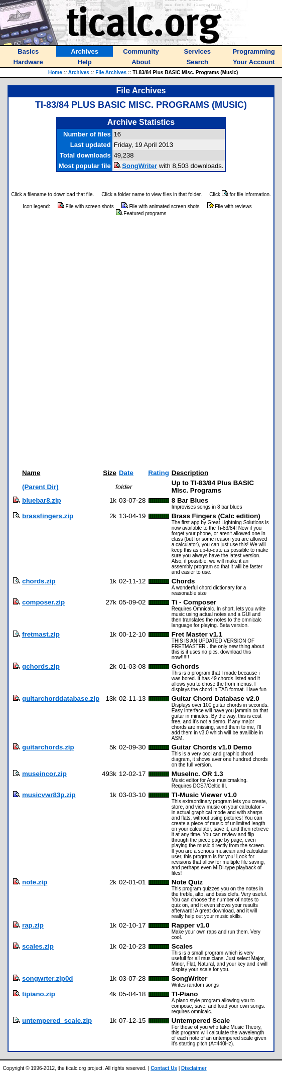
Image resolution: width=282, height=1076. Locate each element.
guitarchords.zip (48, 747)
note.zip (34, 882)
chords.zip (39, 581)
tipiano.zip (38, 994)
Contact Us (164, 1068)
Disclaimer (194, 1068)
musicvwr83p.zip (49, 795)
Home (55, 72)
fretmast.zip (41, 634)
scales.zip (38, 946)
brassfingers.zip (47, 516)
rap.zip (33, 925)
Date (126, 473)
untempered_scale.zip (57, 1020)
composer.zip (43, 602)
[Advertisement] (116, 343)
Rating (158, 473)
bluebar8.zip (41, 500)
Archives (78, 72)
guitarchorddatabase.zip (60, 698)
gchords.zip (41, 666)
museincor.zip (44, 774)
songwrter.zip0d (47, 978)
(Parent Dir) (40, 487)
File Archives (110, 72)
